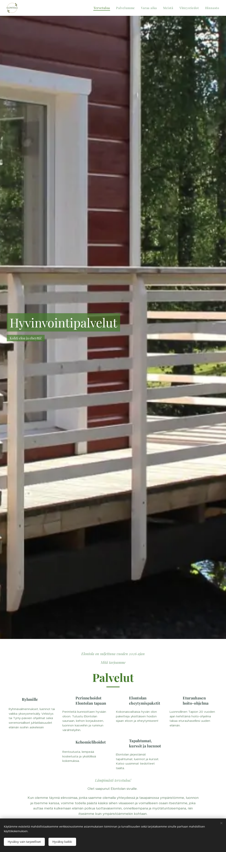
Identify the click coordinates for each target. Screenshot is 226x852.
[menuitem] (103, 8)
